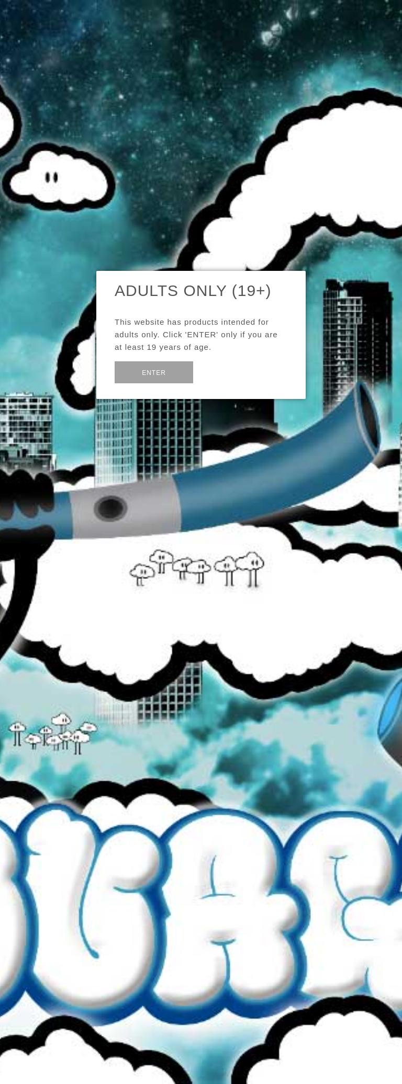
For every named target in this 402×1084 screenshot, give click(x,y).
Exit (218, 371)
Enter (154, 372)
